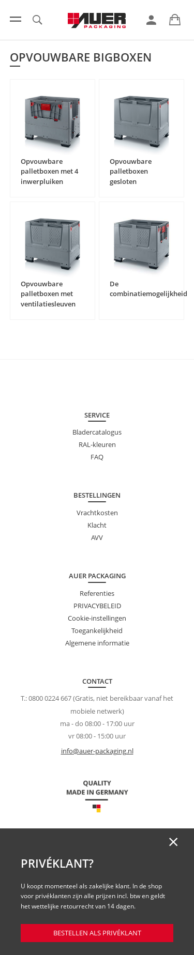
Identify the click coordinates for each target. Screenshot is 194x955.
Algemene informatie (97, 643)
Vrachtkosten (97, 512)
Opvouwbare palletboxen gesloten (131, 171)
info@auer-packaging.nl (97, 751)
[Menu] (15, 19)
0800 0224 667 (49, 698)
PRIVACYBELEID (97, 605)
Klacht (97, 525)
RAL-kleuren (97, 444)
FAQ (97, 456)
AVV (97, 537)
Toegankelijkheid (97, 630)
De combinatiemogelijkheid (148, 289)
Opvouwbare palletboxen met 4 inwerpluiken (49, 171)
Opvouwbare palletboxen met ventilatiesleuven (48, 294)
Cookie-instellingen (97, 618)
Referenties (97, 593)
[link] (151, 20)
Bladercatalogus (97, 432)
